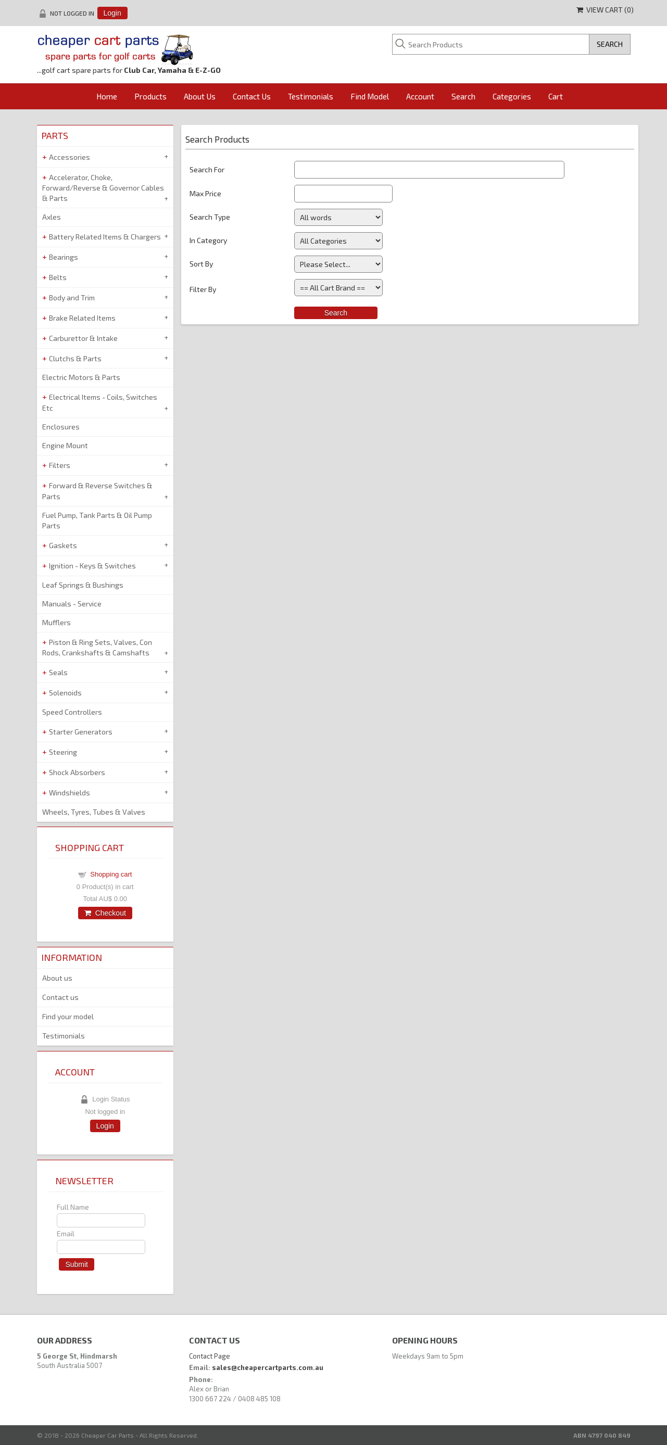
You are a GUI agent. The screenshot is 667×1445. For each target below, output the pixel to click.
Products (150, 96)
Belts (58, 277)
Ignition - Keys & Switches (92, 565)
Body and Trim (72, 297)
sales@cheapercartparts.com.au (267, 1367)
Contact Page (209, 1356)
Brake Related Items (82, 317)
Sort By (201, 263)
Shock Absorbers (77, 772)
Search (463, 96)
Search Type (210, 216)
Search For (207, 169)
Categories (512, 96)
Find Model (369, 96)
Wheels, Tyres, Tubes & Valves (93, 811)
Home (106, 96)
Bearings (63, 256)
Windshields (69, 792)
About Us (200, 96)
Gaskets (63, 545)
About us (57, 977)
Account (420, 96)
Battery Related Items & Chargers (105, 236)
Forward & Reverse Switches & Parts (97, 491)
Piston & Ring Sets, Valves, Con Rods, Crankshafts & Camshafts (97, 647)
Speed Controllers (72, 711)
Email (65, 1233)
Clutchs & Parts (75, 358)
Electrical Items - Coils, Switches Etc (99, 402)
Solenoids (65, 692)
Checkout (105, 913)
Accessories (69, 157)
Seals (58, 672)
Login (112, 13)
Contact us (60, 997)
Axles (51, 216)
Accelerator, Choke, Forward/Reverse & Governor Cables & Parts (103, 188)
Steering (63, 751)
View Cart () (605, 9)
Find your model (68, 1016)
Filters (59, 465)
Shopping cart (111, 874)
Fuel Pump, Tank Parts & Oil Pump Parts (97, 520)
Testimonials (310, 96)
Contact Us (252, 96)
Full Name (73, 1206)
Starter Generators (80, 731)
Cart (555, 96)
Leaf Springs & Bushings (82, 584)
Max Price (205, 193)
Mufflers (56, 622)
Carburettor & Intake (83, 338)
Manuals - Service (72, 603)
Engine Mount (65, 445)
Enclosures (61, 426)
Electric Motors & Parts (81, 377)
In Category (208, 240)
